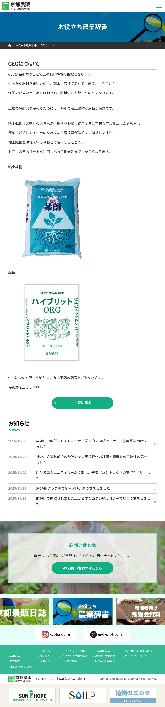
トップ (14, 651)
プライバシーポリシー (137, 656)
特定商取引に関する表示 (138, 651)
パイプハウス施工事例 (74, 656)
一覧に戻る (82, 403)
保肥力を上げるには (24, 387)
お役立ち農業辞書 (26, 45)
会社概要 (15, 656)
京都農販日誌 (102, 651)
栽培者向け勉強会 (105, 661)
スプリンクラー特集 (73, 651)
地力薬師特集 (69, 661)
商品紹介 (45, 656)
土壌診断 (45, 651)
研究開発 (15, 661)
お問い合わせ (47, 661)
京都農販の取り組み (21, 666)
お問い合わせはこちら (85, 568)
